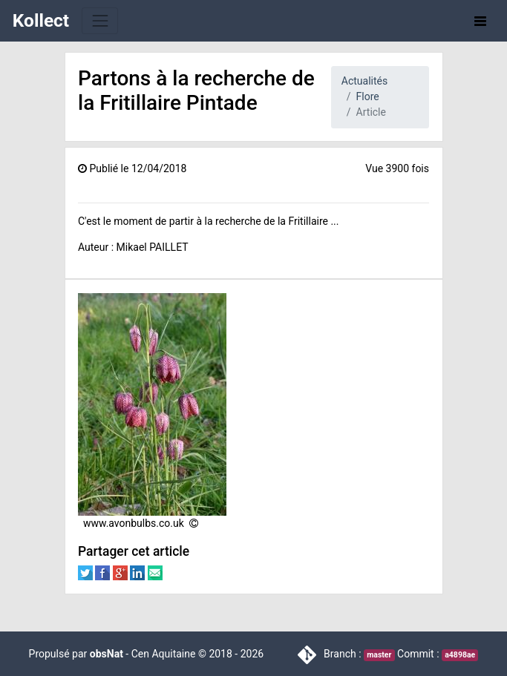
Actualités (364, 81)
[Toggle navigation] (100, 20)
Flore (367, 96)
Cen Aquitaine (163, 654)
